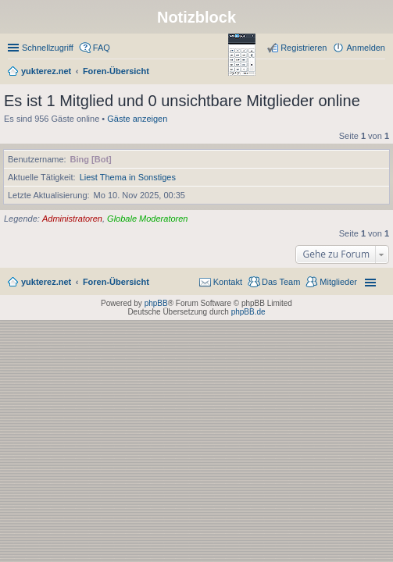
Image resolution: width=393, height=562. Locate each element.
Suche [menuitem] (380, 72)
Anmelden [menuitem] (365, 47)
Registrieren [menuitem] (303, 47)
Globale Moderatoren (147, 218)
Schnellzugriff (47, 47)
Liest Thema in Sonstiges (128, 177)
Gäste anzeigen (137, 118)
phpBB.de (248, 312)
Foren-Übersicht (116, 281)
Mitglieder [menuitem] (338, 281)
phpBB (156, 303)
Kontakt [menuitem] (227, 281)
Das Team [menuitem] (281, 281)
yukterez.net (46, 281)
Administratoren (72, 218)
